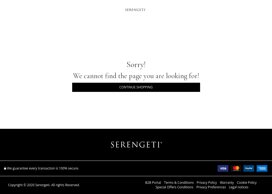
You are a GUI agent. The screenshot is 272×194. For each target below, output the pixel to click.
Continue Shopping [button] (136, 87)
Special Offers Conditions (174, 187)
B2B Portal (153, 183)
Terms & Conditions (179, 183)
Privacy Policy (207, 183)
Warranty (227, 183)
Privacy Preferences (211, 187)
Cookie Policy (246, 183)
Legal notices (238, 187)
